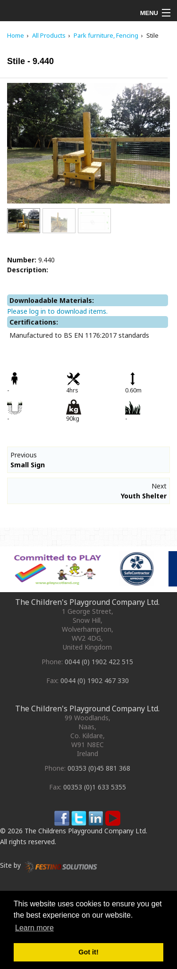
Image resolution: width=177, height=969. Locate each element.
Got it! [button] (88, 952)
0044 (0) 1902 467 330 (94, 680)
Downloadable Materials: (51, 300)
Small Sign (27, 464)
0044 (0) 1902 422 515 (99, 661)
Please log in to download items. (57, 311)
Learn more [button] (34, 928)
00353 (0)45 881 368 (98, 768)
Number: (21, 259)
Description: (27, 269)
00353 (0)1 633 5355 (94, 786)
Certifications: (33, 322)
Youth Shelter (144, 495)
